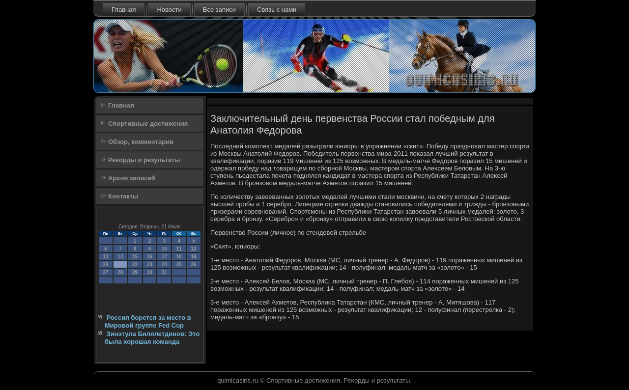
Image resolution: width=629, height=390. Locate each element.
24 (164, 264)
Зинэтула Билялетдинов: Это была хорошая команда (152, 337)
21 (120, 264)
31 (164, 272)
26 (193, 264)
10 (164, 248)
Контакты (123, 196)
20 (105, 264)
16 (149, 256)
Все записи (219, 9)
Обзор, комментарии (140, 141)
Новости (169, 9)
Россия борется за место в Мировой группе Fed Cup (148, 321)
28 (120, 272)
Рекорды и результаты (144, 160)
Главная (124, 9)
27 (105, 272)
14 (120, 256)
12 (193, 248)
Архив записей (131, 178)
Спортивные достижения (148, 123)
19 (193, 256)
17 (164, 256)
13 (105, 256)
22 (135, 264)
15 (135, 256)
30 (149, 272)
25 (179, 264)
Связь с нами (276, 9)
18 (179, 256)
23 (149, 264)
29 (135, 272)
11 (179, 248)
